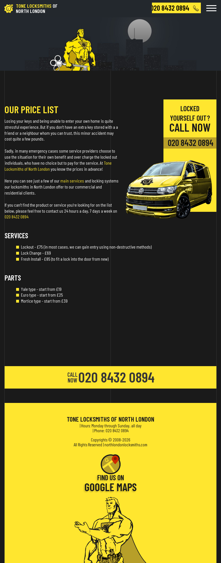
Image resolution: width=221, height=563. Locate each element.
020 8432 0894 (16, 216)
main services (72, 180)
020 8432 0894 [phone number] (191, 142)
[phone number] (176, 8)
